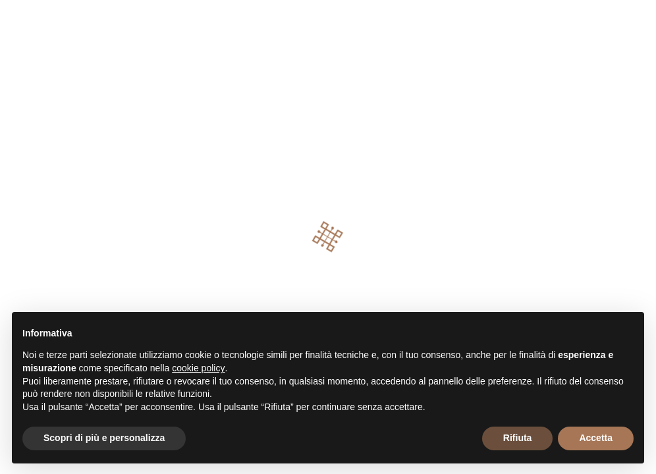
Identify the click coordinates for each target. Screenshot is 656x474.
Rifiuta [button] (517, 438)
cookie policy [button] (198, 368)
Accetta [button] (596, 438)
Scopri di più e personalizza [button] (104, 438)
